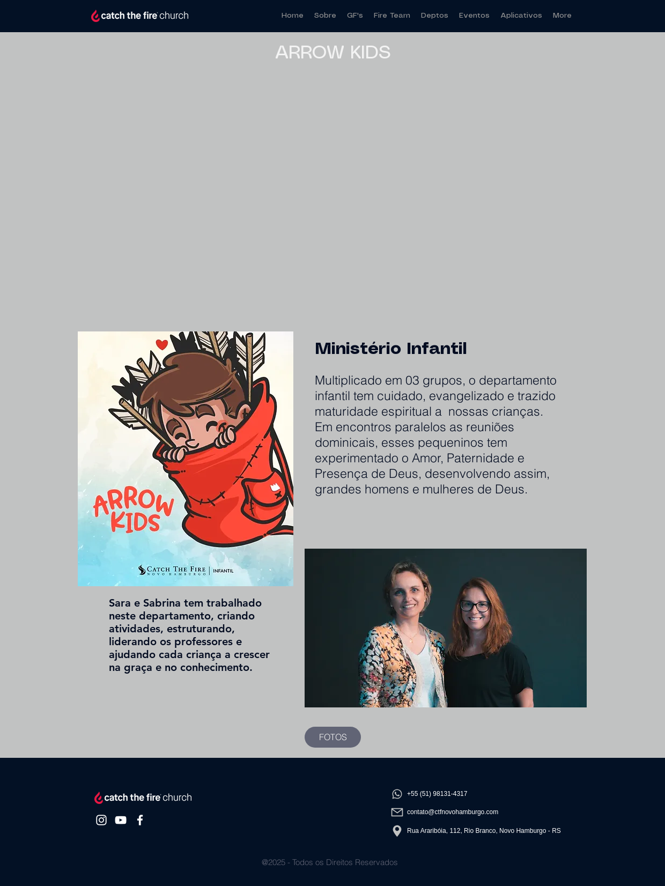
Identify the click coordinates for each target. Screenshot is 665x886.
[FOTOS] (333, 737)
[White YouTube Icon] (121, 820)
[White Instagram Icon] (101, 820)
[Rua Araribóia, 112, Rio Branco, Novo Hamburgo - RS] (475, 831)
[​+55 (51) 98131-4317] (475, 794)
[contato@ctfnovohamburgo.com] (475, 812)
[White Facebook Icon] (140, 820)
